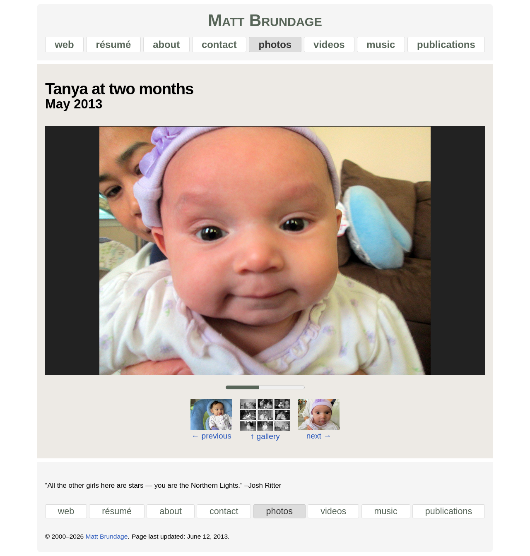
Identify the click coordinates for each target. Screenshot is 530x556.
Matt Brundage (265, 20)
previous (211, 435)
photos (275, 44)
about (166, 44)
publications (446, 44)
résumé (113, 44)
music (380, 44)
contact (219, 44)
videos (329, 44)
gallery (264, 436)
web (64, 44)
